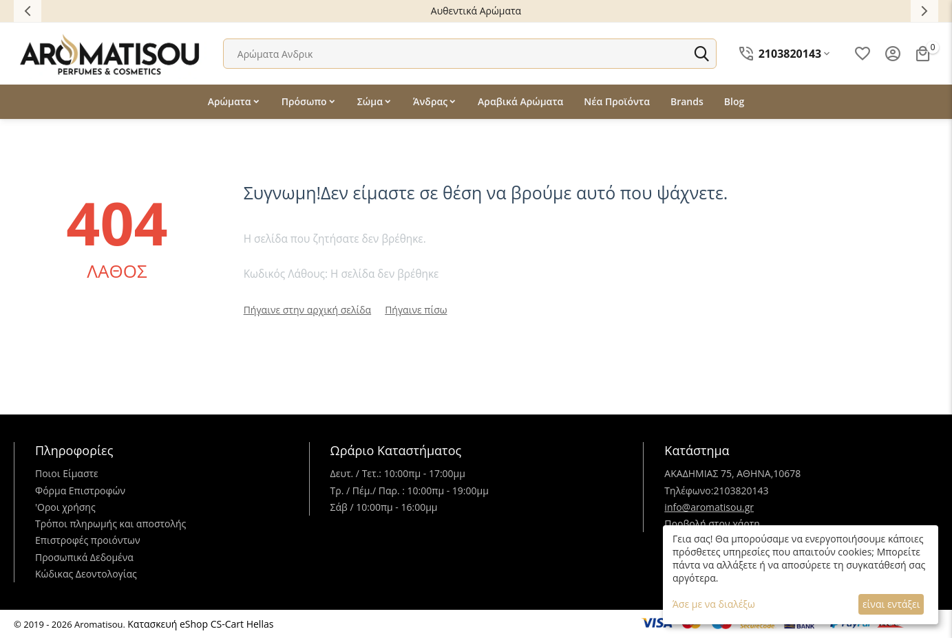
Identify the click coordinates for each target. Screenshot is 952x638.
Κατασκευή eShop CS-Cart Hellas (200, 623)
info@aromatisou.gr (709, 507)
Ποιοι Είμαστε (66, 473)
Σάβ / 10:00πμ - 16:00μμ (384, 507)
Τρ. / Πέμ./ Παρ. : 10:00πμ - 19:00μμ (409, 490)
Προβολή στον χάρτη (712, 523)
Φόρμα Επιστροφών (80, 490)
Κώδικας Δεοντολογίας (86, 573)
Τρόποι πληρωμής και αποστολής (110, 523)
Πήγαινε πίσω (416, 309)
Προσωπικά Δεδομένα (84, 557)
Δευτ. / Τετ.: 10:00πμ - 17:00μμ (397, 473)
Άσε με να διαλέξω (714, 603)
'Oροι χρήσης (65, 507)
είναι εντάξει (891, 603)
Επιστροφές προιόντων (87, 540)
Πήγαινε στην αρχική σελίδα (308, 309)
